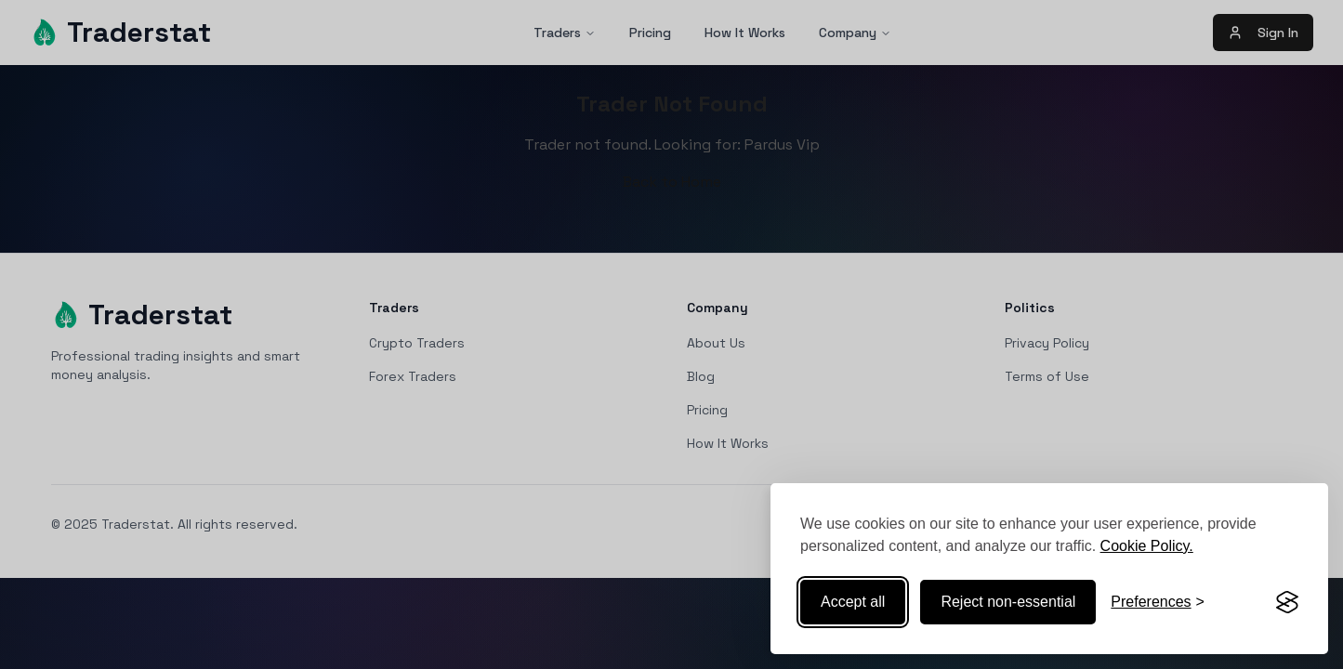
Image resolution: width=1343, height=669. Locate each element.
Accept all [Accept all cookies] (853, 602)
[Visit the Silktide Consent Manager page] (1287, 602)
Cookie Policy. (1146, 546)
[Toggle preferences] (1158, 602)
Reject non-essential (1008, 602)
